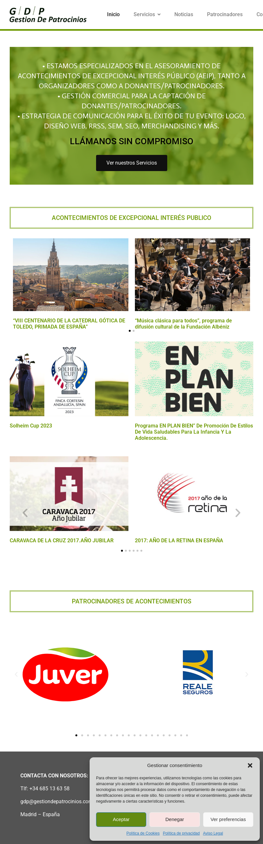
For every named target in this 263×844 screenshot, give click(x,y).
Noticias (183, 14)
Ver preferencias (228, 819)
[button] (250, 765)
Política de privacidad (181, 833)
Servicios (147, 14)
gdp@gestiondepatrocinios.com (56, 801)
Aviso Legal (213, 833)
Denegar (174, 819)
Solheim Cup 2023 (31, 426)
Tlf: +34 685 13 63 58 (45, 788)
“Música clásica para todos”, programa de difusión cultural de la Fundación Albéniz (183, 324)
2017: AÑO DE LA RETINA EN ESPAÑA (179, 540)
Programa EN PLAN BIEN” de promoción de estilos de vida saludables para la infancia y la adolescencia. (194, 432)
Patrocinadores (225, 14)
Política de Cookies (143, 833)
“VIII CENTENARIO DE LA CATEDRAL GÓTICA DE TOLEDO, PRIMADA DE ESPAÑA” (69, 324)
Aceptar (121, 819)
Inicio (113, 14)
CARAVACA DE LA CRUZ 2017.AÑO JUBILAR (62, 540)
